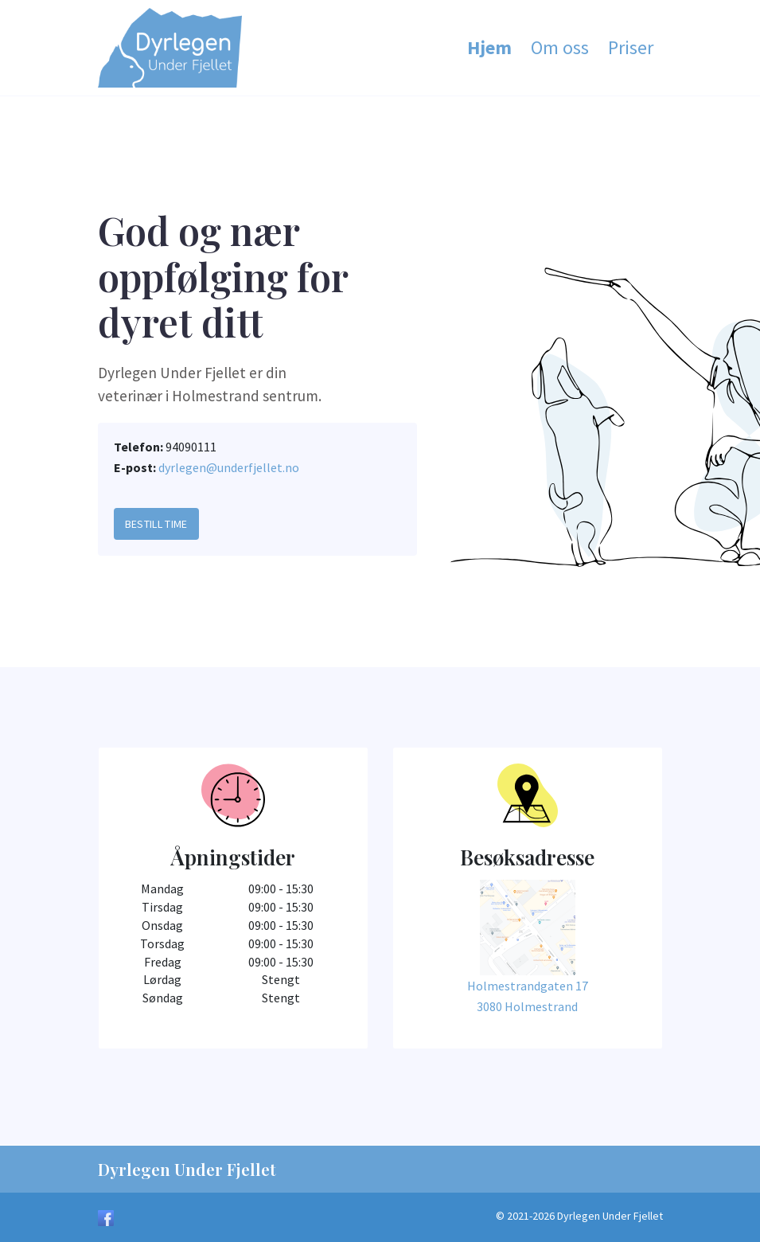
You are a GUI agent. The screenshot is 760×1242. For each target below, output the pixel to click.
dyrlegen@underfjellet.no (228, 467)
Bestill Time (156, 524)
